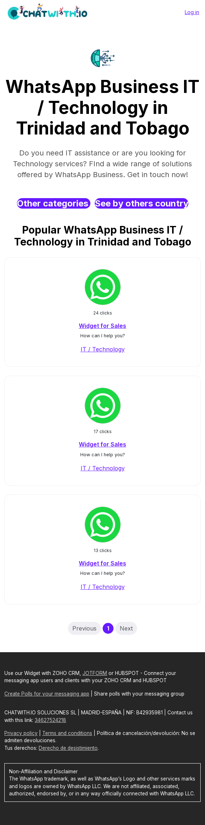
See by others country (141, 203)
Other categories (53, 203)
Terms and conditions (67, 733)
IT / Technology (103, 349)
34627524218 (50, 720)
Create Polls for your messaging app (46, 694)
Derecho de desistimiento (68, 748)
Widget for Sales (102, 325)
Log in (192, 12)
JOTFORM (94, 673)
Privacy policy (21, 733)
